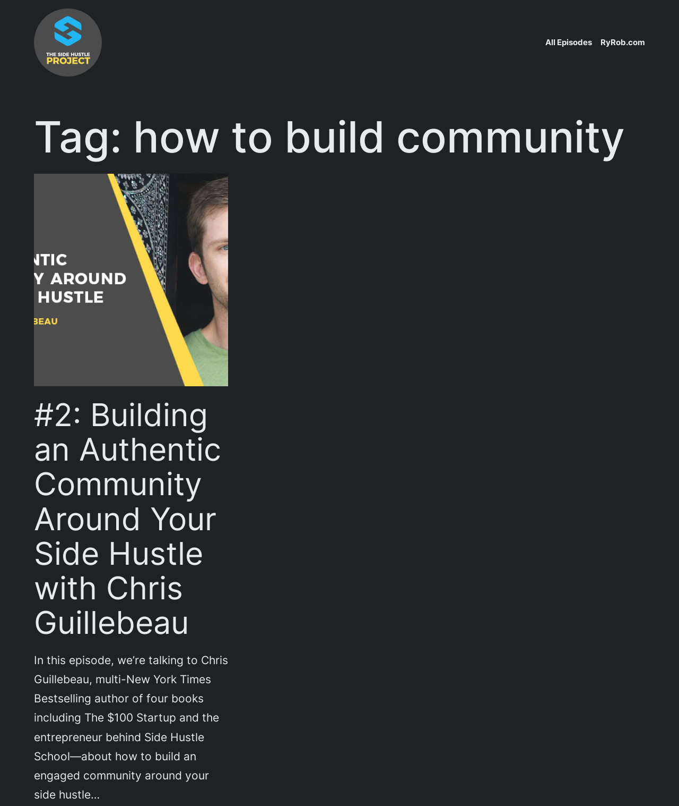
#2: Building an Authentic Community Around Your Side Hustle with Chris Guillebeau (127, 518)
